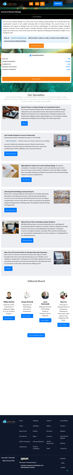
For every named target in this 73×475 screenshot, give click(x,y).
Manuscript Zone (11, 154)
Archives (8, 268)
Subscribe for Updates (64, 437)
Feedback (36, 426)
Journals (49, 436)
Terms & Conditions (36, 447)
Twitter (63, 463)
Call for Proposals (24, 441)
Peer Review (26, 179)
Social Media (64, 420)
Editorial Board (27, 240)
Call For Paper (36, 79)
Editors (49, 426)
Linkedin (63, 467)
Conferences (23, 447)
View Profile (8, 318)
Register (58, 3)
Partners (62, 426)
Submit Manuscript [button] (36, 46)
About (24, 123)
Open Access (23, 431)
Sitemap (62, 443)
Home (21, 420)
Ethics (34, 436)
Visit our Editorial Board (36, 335)
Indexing (35, 420)
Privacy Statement (38, 441)
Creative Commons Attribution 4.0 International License (32, 466)
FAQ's (48, 448)
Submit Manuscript (50, 442)
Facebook (62, 458)
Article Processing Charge (18, 38)
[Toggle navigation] (42, 4)
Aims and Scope (10, 210)
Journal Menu (36, 14)
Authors (49, 420)
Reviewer (49, 431)
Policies (35, 431)
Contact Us (63, 448)
